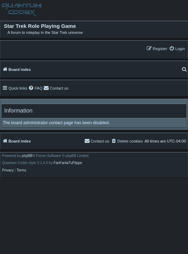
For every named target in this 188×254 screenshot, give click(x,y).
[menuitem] (177, 48)
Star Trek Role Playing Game (40, 26)
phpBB (27, 156)
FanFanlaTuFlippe (68, 163)
